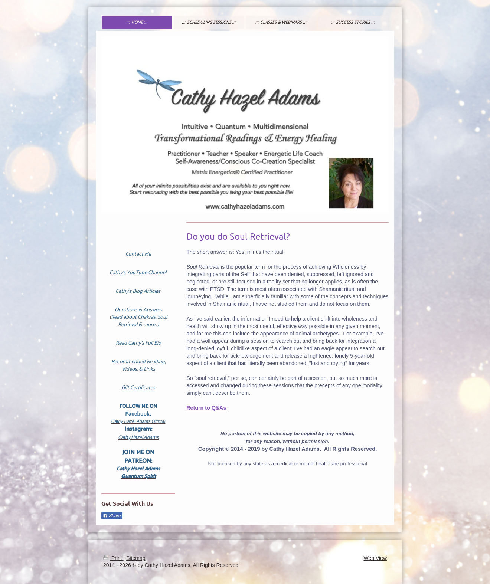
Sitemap (135, 558)
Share (112, 515)
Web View (375, 558)
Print (113, 558)
